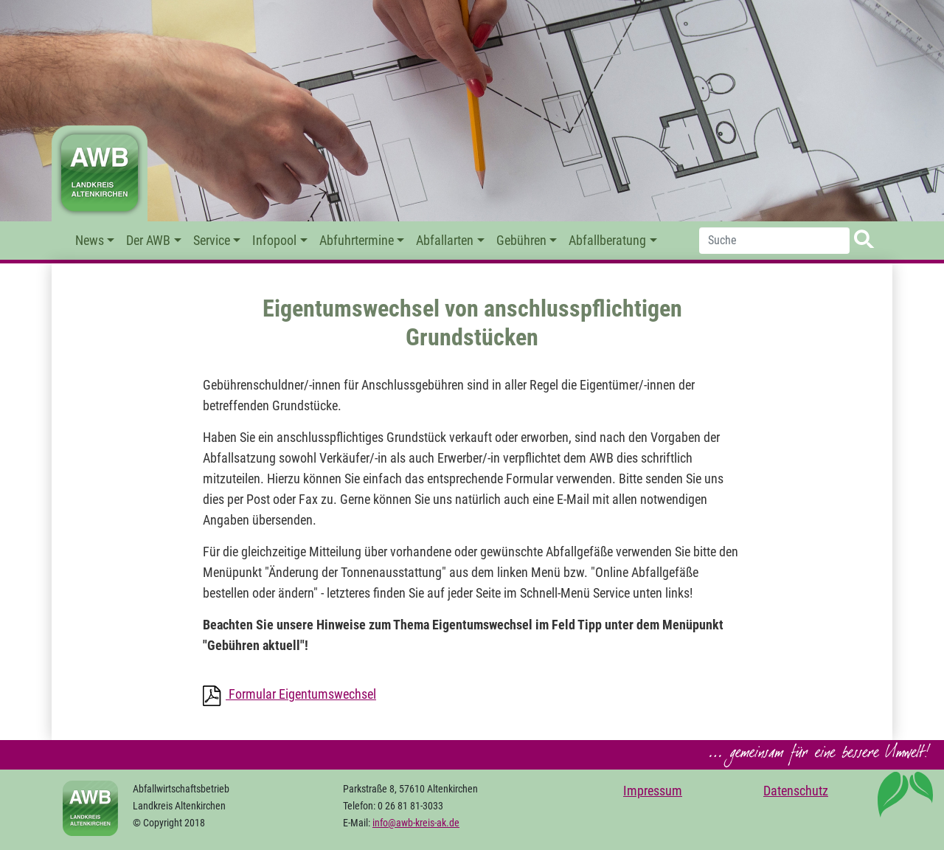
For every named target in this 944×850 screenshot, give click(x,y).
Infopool (274, 240)
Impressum (652, 791)
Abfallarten (444, 240)
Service (211, 240)
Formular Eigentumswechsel (301, 694)
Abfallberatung (607, 240)
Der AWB (148, 240)
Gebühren (521, 240)
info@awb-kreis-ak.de (415, 823)
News (89, 240)
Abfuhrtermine (356, 240)
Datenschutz (795, 791)
